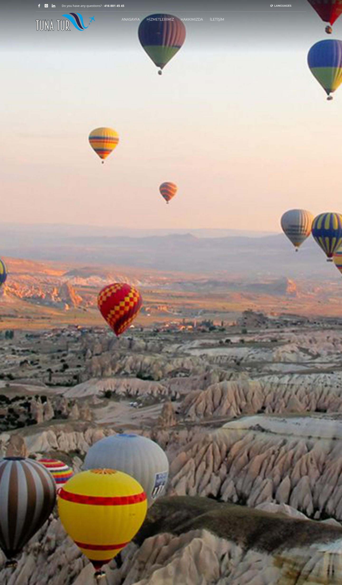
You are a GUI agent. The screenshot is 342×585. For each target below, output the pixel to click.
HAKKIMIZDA (192, 19)
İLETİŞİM (217, 19)
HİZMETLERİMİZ (160, 19)
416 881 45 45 (114, 6)
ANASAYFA (131, 19)
